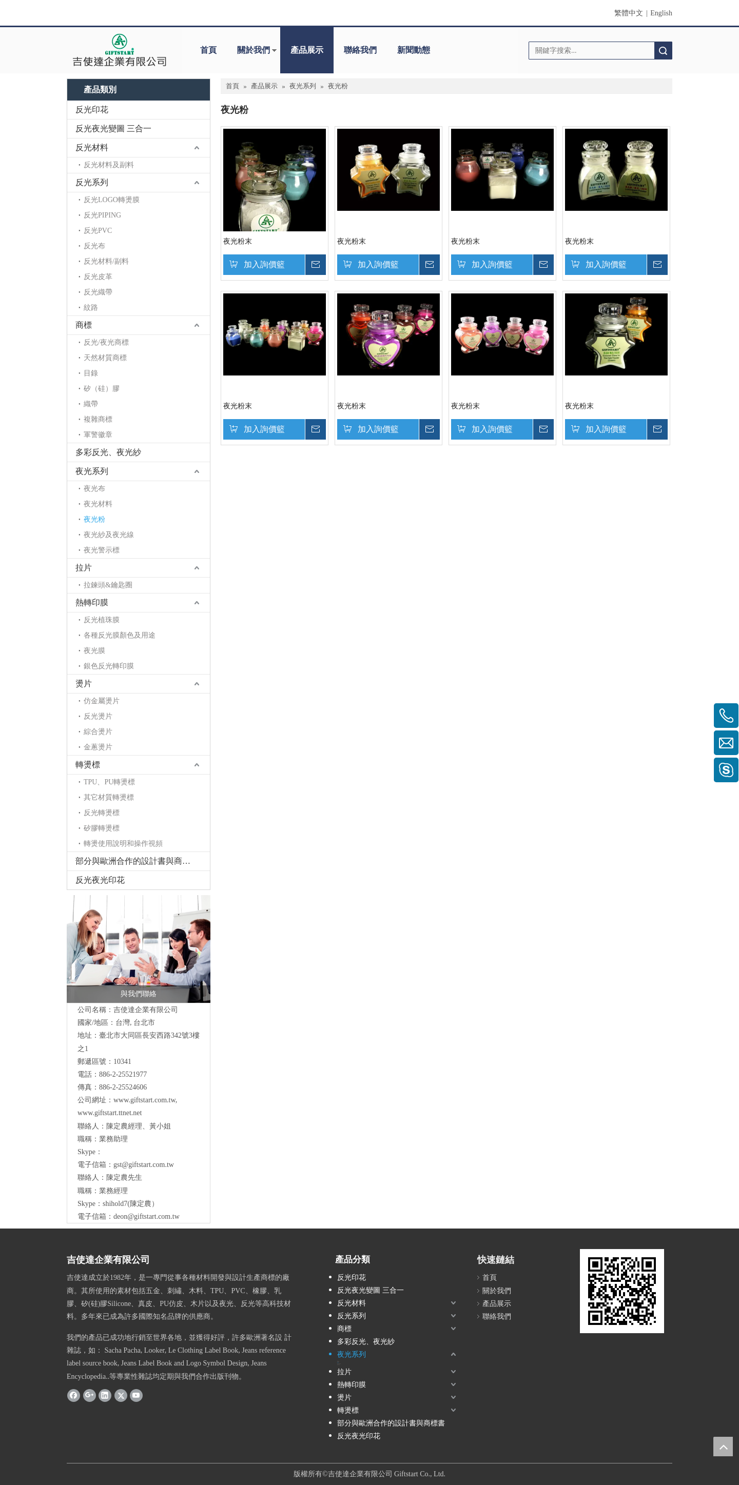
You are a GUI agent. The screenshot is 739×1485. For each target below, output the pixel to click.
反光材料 (91, 147)
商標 (83, 325)
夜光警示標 (102, 550)
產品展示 (306, 50)
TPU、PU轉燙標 (109, 782)
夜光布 (94, 488)
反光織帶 (98, 292)
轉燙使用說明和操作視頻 (123, 843)
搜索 (663, 50)
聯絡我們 (360, 50)
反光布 (94, 246)
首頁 (208, 50)
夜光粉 (94, 519)
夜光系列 (91, 471)
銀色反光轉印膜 (109, 666)
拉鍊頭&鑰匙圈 (108, 585)
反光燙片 (98, 716)
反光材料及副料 (109, 165)
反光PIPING (102, 215)
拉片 (83, 567)
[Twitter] (120, 1395)
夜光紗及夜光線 (109, 535)
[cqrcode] (622, 1291)
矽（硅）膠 (102, 388)
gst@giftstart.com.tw (143, 1165)
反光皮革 (98, 277)
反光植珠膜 (102, 620)
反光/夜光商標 (106, 342)
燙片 (83, 683)
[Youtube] (136, 1395)
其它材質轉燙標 (109, 797)
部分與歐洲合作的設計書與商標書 (137, 861)
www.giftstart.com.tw (144, 1100)
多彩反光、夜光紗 (108, 452)
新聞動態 (413, 50)
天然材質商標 (105, 358)
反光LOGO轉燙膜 (112, 200)
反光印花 (91, 109)
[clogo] (119, 50)
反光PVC (98, 230)
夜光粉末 (237, 241)
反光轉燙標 (102, 813)
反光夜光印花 (100, 880)
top (723, 1446)
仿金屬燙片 (102, 701)
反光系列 (91, 182)
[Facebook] (73, 1395)
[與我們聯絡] (138, 949)
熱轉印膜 (91, 602)
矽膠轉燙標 (102, 828)
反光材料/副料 (106, 261)
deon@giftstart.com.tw (146, 1216)
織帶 (91, 404)
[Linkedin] (105, 1395)
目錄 (91, 373)
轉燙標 (87, 764)
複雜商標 (98, 419)
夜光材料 (98, 504)
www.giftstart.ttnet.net (109, 1113)
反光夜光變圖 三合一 (113, 128)
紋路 (91, 307)
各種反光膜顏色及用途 (119, 635)
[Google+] (89, 1395)
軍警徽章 (98, 435)
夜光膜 (94, 651)
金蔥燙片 (98, 747)
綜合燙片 (98, 732)
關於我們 (253, 50)
